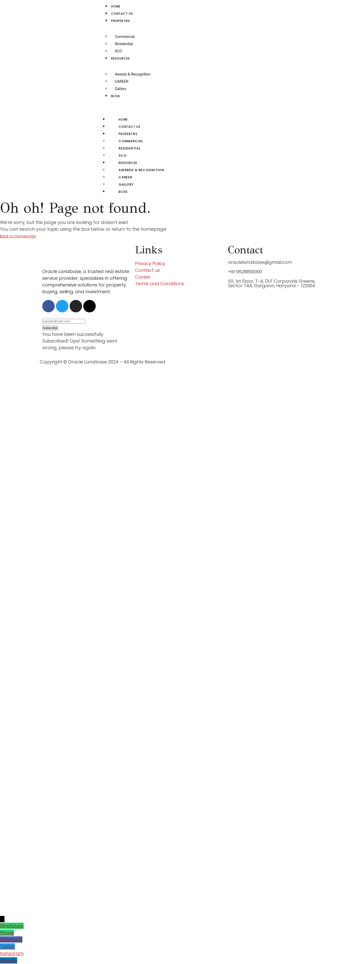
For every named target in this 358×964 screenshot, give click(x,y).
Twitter (7, 946)
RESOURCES (120, 58)
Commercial (125, 37)
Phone (7, 933)
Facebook (11, 939)
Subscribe (50, 328)
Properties (120, 21)
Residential (124, 44)
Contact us (122, 13)
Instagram (12, 953)
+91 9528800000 (245, 272)
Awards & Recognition (133, 74)
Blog (115, 96)
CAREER (121, 81)
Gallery (121, 89)
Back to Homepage (18, 236)
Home (115, 6)
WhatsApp (12, 926)
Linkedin (8, 960)
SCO (118, 51)
